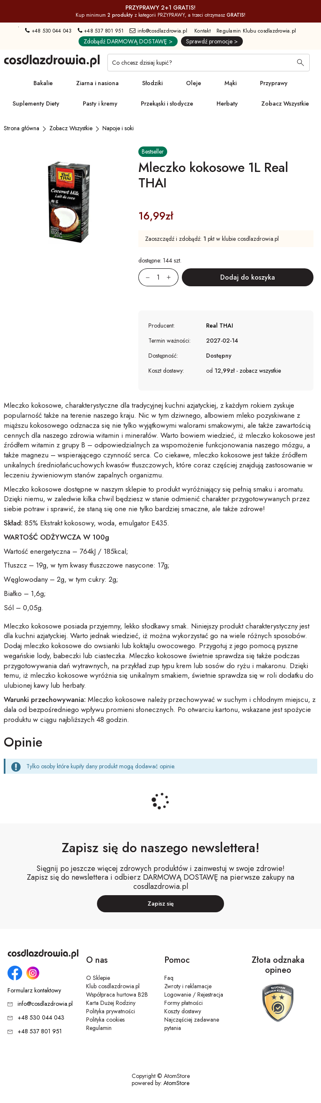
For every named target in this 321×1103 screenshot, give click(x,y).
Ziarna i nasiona (97, 83)
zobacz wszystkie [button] (260, 370)
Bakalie (43, 83)
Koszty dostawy (182, 1011)
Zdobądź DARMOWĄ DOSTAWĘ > (128, 41)
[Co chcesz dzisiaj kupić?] (208, 62)
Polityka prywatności (110, 1011)
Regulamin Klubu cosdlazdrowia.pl (256, 31)
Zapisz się (161, 903)
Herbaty (227, 103)
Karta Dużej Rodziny (110, 1003)
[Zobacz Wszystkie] (70, 128)
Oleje (193, 83)
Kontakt (202, 31)
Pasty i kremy (100, 103)
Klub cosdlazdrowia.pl (113, 986)
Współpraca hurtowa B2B (117, 994)
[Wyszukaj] (301, 63)
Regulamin (99, 1028)
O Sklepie (98, 978)
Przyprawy (274, 83)
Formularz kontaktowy (34, 990)
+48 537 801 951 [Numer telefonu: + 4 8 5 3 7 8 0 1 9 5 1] (101, 31)
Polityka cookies (105, 1019)
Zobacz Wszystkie (285, 103)
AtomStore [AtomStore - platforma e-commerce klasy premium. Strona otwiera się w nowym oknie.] (176, 1083)
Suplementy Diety (36, 103)
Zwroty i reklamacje (187, 986)
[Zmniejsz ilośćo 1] (144, 277)
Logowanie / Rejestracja (193, 994)
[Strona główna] (21, 128)
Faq (168, 978)
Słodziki (152, 83)
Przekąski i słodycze (167, 103)
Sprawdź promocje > (212, 41)
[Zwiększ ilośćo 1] (172, 277)
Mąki (230, 83)
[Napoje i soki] (118, 128)
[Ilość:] (158, 277)
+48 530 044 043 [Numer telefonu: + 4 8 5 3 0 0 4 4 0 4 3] (48, 31)
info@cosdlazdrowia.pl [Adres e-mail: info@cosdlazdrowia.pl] (158, 31)
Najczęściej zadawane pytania (191, 1023)
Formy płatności (183, 1003)
